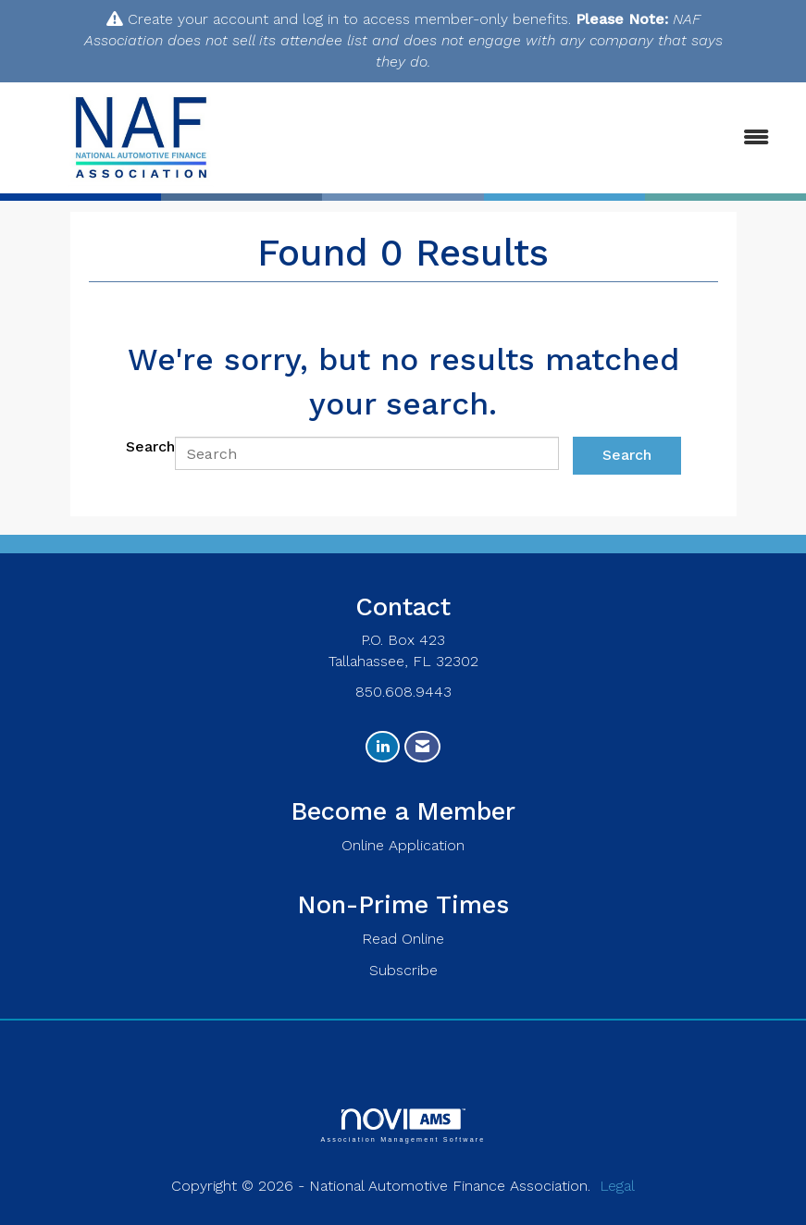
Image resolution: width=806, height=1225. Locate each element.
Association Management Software (402, 1125)
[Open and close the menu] (528, 138)
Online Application (403, 845)
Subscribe (403, 970)
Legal (617, 1185)
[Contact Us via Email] (422, 747)
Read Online (403, 938)
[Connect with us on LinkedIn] (383, 747)
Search (150, 446)
